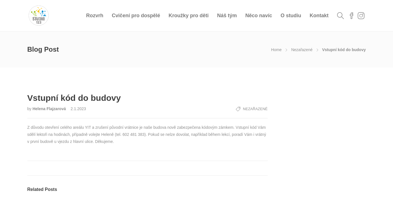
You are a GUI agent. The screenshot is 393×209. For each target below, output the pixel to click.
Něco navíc (258, 15)
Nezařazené (302, 49)
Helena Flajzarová (49, 108)
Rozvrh (94, 15)
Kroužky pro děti (188, 15)
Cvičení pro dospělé (136, 15)
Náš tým (227, 15)
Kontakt (319, 15)
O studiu (291, 15)
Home (276, 49)
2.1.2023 (78, 108)
